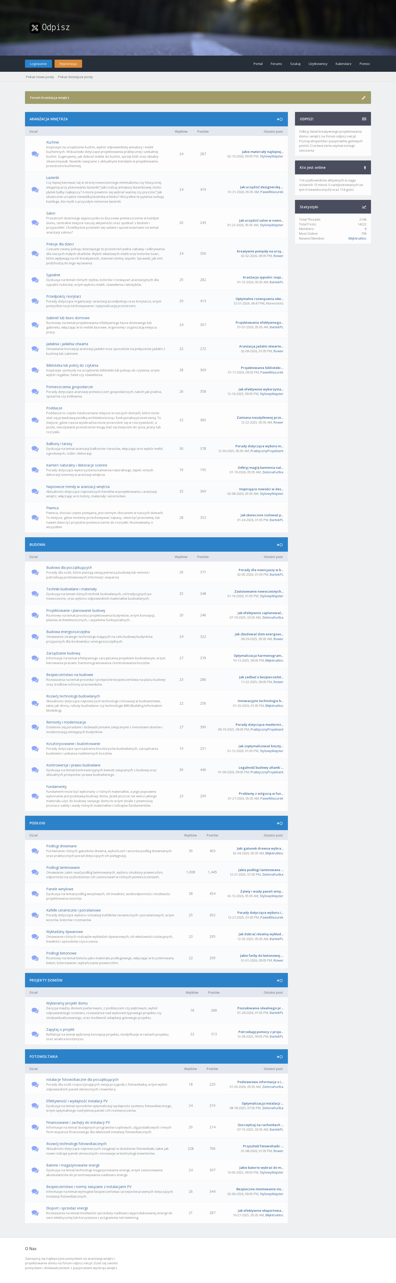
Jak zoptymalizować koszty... (261, 746)
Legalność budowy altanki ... (261, 767)
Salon (50, 213)
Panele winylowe (59, 889)
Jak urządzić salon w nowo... (261, 220)
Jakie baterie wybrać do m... (261, 1167)
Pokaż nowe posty (40, 77)
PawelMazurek (271, 192)
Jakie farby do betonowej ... (261, 955)
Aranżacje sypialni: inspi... (263, 277)
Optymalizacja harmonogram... (258, 655)
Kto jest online (313, 167)
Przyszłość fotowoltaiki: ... (263, 1146)
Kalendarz (344, 63)
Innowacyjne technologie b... (260, 700)
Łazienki (52, 177)
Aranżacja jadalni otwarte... (261, 346)
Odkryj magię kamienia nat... (260, 467)
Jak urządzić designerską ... (261, 187)
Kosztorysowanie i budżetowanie (73, 743)
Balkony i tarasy (59, 443)
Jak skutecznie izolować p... (262, 515)
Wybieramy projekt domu (67, 1003)
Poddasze (54, 408)
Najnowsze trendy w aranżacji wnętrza (78, 486)
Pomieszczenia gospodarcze (69, 386)
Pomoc (365, 63)
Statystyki (309, 206)
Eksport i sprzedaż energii (67, 1208)
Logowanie (38, 63)
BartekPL (276, 282)
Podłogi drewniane (61, 846)
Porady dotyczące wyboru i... (260, 912)
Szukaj (295, 63)
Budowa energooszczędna (68, 631)
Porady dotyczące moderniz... (259, 724)
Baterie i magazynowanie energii (73, 1165)
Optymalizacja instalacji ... (262, 1103)
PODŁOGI (37, 823)
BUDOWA (37, 544)
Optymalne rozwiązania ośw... (259, 298)
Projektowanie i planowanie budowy (75, 610)
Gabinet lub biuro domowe (68, 317)
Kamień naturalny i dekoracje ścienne (76, 465)
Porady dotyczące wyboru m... (259, 446)
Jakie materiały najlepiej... (262, 151)
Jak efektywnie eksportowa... (260, 1210)
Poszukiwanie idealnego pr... (260, 1008)
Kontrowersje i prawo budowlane (73, 765)
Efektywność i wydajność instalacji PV (77, 1101)
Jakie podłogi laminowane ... (260, 870)
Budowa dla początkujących (69, 567)
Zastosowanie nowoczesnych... (258, 591)
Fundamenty (56, 786)
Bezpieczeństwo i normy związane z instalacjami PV (88, 1186)
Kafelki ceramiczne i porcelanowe (73, 910)
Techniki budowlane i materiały (71, 589)
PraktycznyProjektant (267, 451)
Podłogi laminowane (63, 867)
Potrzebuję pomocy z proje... (260, 1032)
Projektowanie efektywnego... (259, 322)
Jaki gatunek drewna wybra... (260, 848)
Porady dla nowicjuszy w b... (261, 570)
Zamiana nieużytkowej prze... (260, 417)
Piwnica (52, 507)
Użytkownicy (318, 63)
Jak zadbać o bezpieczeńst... (261, 677)
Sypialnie (53, 274)
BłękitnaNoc (274, 660)
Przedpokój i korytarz (63, 296)
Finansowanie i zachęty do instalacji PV (78, 1122)
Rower (278, 255)
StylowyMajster (271, 156)
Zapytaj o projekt (60, 1029)
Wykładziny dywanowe (64, 931)
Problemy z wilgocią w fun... (261, 793)
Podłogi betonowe (61, 953)
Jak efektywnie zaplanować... (260, 613)
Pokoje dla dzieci (60, 244)
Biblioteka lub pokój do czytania (72, 365)
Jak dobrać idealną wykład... (261, 934)
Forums (276, 63)
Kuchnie (52, 142)
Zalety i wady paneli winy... (261, 891)
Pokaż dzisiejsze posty (75, 77)
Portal (258, 63)
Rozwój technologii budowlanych (73, 696)
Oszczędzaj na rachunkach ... (260, 1125)
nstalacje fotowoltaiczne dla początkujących (82, 1079)
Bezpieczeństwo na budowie (69, 674)
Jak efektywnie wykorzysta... (261, 389)
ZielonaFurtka (272, 472)
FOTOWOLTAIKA (44, 1056)
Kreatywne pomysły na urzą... (260, 251)
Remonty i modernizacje (66, 722)
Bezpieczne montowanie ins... (259, 1189)
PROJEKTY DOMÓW (46, 980)
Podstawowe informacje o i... (260, 1082)
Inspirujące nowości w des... (261, 489)
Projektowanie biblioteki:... (262, 367)
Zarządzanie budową (63, 653)
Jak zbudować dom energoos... (259, 634)
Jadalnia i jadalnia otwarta (67, 343)
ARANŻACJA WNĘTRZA (49, 118)
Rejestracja (68, 63)
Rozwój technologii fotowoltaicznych (76, 1143)
